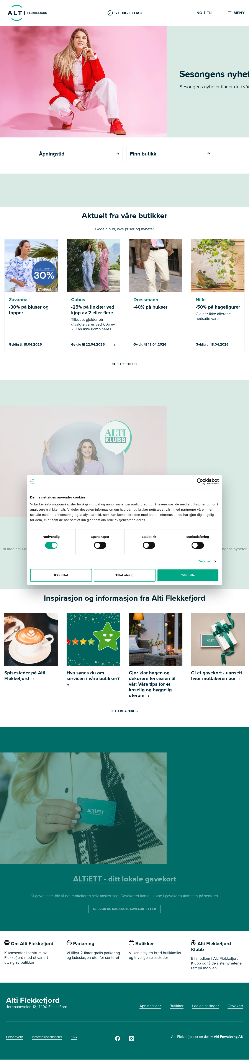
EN (209, 13)
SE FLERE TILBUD (124, 364)
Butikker (176, 1006)
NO (199, 13)
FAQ (74, 1037)
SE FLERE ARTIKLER (124, 711)
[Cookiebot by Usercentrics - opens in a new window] (200, 481)
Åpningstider (150, 1006)
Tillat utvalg (124, 575)
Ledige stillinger (205, 1006)
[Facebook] (117, 1040)
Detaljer (204, 561)
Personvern (14, 1037)
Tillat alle (188, 575)
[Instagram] (131, 1040)
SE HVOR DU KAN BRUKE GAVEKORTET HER (124, 909)
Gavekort (235, 1006)
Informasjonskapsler (47, 1037)
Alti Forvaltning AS (228, 1037)
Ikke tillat (61, 575)
